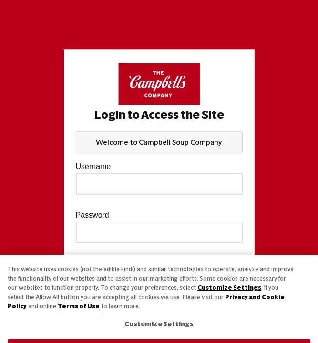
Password (92, 215)
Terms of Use (79, 306)
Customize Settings (229, 287)
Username (93, 167)
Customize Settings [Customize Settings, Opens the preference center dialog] (159, 324)
